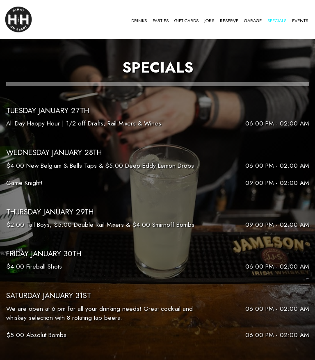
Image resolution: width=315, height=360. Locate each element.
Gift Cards (186, 20)
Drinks (139, 20)
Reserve (229, 20)
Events (300, 20)
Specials (276, 20)
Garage (253, 20)
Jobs (209, 20)
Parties (161, 20)
